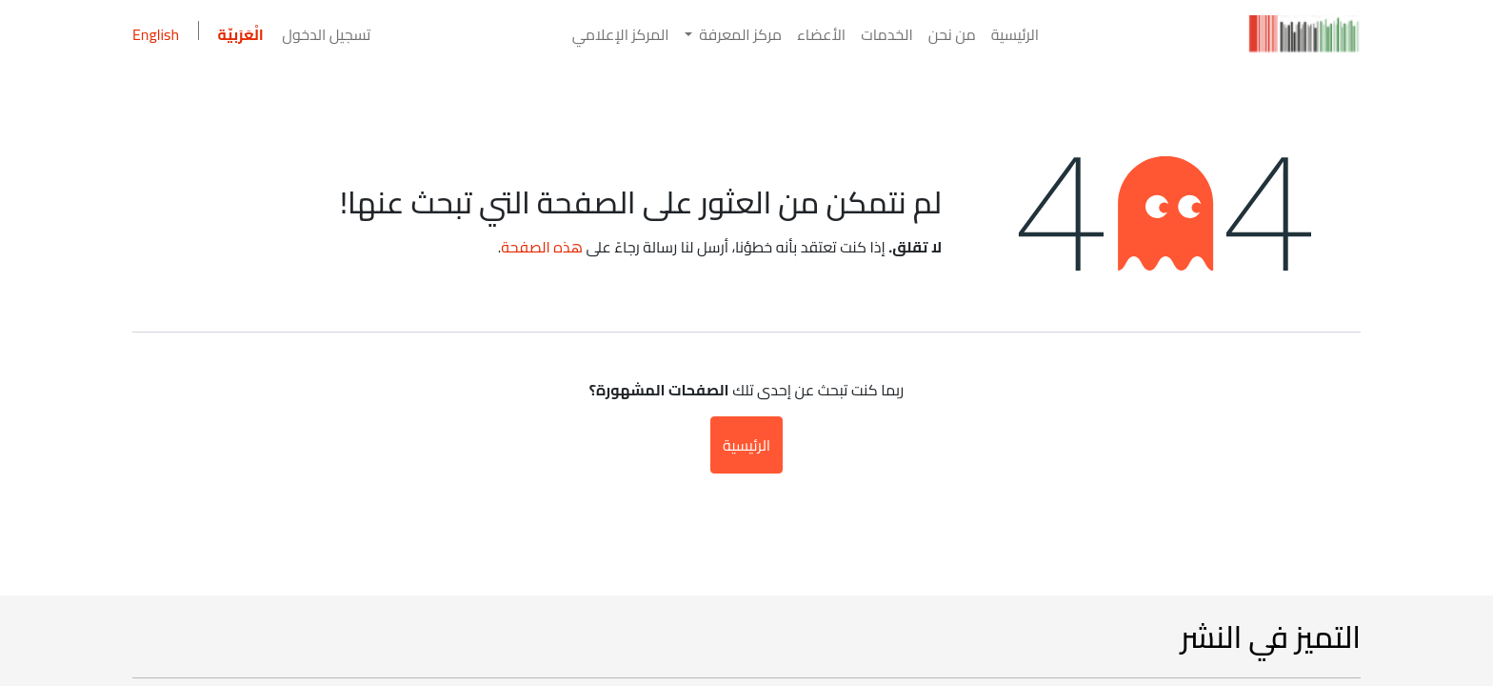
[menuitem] (1015, 34)
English (155, 34)
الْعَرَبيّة (241, 34)
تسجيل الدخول (326, 34)
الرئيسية (746, 445)
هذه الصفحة (542, 246)
